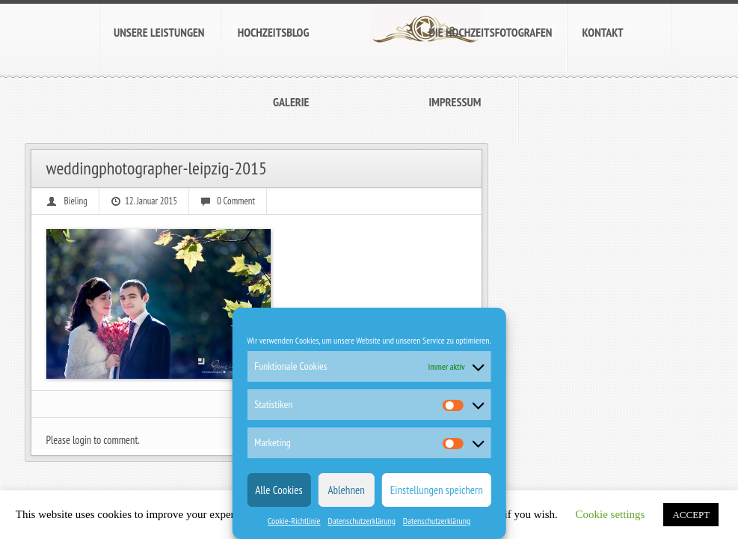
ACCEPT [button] (691, 514)
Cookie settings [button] (610, 514)
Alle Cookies (278, 490)
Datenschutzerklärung (362, 520)
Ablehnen (346, 490)
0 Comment (236, 201)
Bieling (75, 201)
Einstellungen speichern (436, 490)
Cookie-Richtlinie (294, 520)
